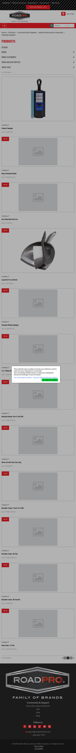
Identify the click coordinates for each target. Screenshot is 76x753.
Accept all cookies (50, 380)
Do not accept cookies (23, 378)
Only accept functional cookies (45, 378)
